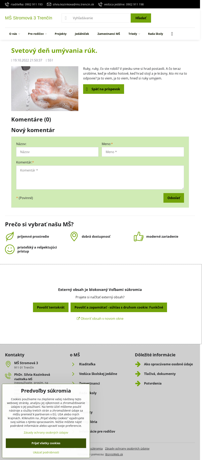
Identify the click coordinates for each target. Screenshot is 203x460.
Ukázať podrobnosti (46, 452)
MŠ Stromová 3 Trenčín (28, 18)
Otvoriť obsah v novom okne (100, 318)
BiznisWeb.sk (114, 454)
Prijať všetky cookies (46, 443)
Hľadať (140, 18)
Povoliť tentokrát (51, 307)
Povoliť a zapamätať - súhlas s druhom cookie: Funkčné (119, 307)
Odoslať (173, 198)
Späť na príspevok (103, 89)
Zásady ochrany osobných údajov (127, 448)
